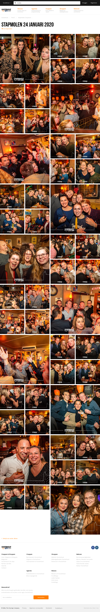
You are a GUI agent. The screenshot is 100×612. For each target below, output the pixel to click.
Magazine (4, 559)
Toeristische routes (82, 563)
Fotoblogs (54, 582)
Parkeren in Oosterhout (58, 561)
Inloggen (84, 3)
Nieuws (53, 571)
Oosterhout (7, 3)
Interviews (54, 580)
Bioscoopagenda (31, 576)
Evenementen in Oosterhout (35, 574)
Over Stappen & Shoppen (9, 557)
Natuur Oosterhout (82, 566)
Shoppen (54, 554)
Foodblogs (54, 576)
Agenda (29, 571)
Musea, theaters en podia (84, 559)
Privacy (24, 608)
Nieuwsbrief (5, 587)
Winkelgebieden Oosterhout (60, 559)
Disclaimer (49, 608)
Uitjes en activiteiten (83, 561)
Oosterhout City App (7, 561)
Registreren (94, 3)
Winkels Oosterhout (57, 557)
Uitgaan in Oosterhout (33, 559)
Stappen (29, 554)
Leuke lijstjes (55, 578)
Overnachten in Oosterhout (35, 561)
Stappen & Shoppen (8, 554)
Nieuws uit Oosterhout (58, 574)
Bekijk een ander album (10, 538)
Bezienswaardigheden (83, 557)
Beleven (79, 554)
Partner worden (6, 563)
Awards (3, 566)
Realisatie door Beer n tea (91, 608)
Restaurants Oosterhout (34, 557)
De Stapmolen (7, 29)
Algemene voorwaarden (36, 608)
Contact (3, 568)
